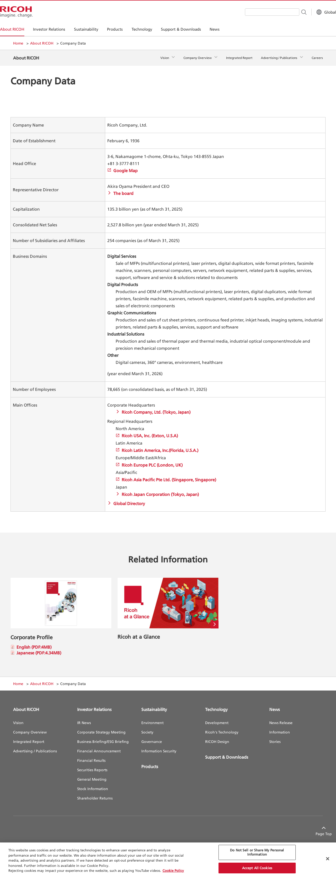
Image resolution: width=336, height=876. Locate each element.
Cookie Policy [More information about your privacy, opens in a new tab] (173, 870)
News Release (281, 718)
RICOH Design (217, 737)
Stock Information (92, 784)
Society (147, 728)
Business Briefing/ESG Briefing (103, 737)
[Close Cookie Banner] (327, 858)
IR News (84, 718)
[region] (168, 859)
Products (149, 762)
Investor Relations (94, 705)
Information (279, 728)
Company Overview (197, 56)
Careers (317, 56)
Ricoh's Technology (221, 728)
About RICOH (41, 43)
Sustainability (154, 705)
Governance (151, 737)
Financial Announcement (99, 747)
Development (216, 718)
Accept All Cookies (257, 868)
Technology (216, 705)
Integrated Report (239, 56)
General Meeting (92, 775)
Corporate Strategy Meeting (101, 728)
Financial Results (91, 756)
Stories (275, 737)
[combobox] (259, 12)
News (274, 705)
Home (18, 43)
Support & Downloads (226, 753)
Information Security (158, 747)
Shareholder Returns (95, 794)
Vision (164, 56)
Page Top (315, 830)
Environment (152, 718)
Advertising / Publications (279, 56)
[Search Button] (290, 12)
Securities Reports (92, 766)
